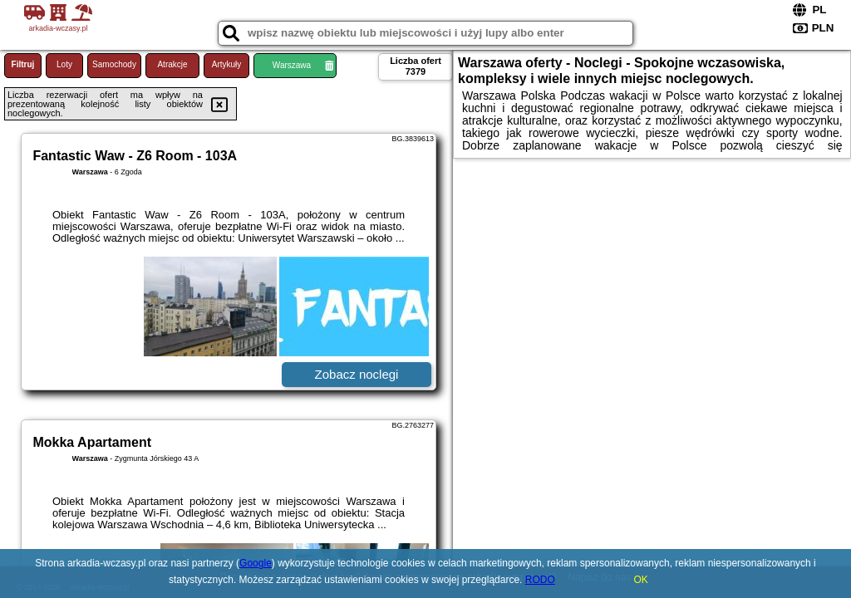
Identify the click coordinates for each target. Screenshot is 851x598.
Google (255, 563)
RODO (540, 580)
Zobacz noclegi (357, 374)
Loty (64, 64)
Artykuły (227, 64)
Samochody (114, 64)
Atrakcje (172, 64)
